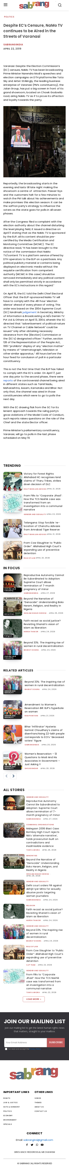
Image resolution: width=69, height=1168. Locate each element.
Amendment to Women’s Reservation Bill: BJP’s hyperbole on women (44, 708)
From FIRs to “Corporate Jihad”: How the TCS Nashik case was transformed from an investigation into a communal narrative (43, 502)
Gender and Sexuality (35, 514)
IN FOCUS (11, 568)
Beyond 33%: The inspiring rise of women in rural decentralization (44, 644)
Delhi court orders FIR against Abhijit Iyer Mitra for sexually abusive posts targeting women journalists (44, 891)
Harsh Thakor (31, 631)
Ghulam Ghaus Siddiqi (35, 613)
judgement (30, 312)
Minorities (9, 614)
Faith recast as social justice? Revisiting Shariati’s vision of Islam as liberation (42, 624)
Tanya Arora (33, 850)
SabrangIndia (13, 44)
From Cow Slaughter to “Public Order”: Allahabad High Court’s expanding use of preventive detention (43, 548)
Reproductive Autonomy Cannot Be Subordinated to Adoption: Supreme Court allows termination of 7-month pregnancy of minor (44, 582)
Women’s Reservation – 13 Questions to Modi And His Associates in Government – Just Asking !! (42, 759)
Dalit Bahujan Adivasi (35, 489)
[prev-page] (6, 776)
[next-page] (14, 776)
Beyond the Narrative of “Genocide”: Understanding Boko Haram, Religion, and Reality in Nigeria (44, 604)
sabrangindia (31, 593)
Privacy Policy (35, 1049)
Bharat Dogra (31, 650)
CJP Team (31, 965)
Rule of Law (30, 558)
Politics (9, 17)
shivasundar (31, 768)
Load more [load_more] (33, 999)
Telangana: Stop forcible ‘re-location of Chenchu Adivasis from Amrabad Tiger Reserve (42, 526)
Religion (8, 636)
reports (8, 380)
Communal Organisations (40, 824)
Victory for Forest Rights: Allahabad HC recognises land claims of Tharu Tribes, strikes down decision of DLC (42, 479)
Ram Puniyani (31, 715)
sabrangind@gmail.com (38, 1140)
